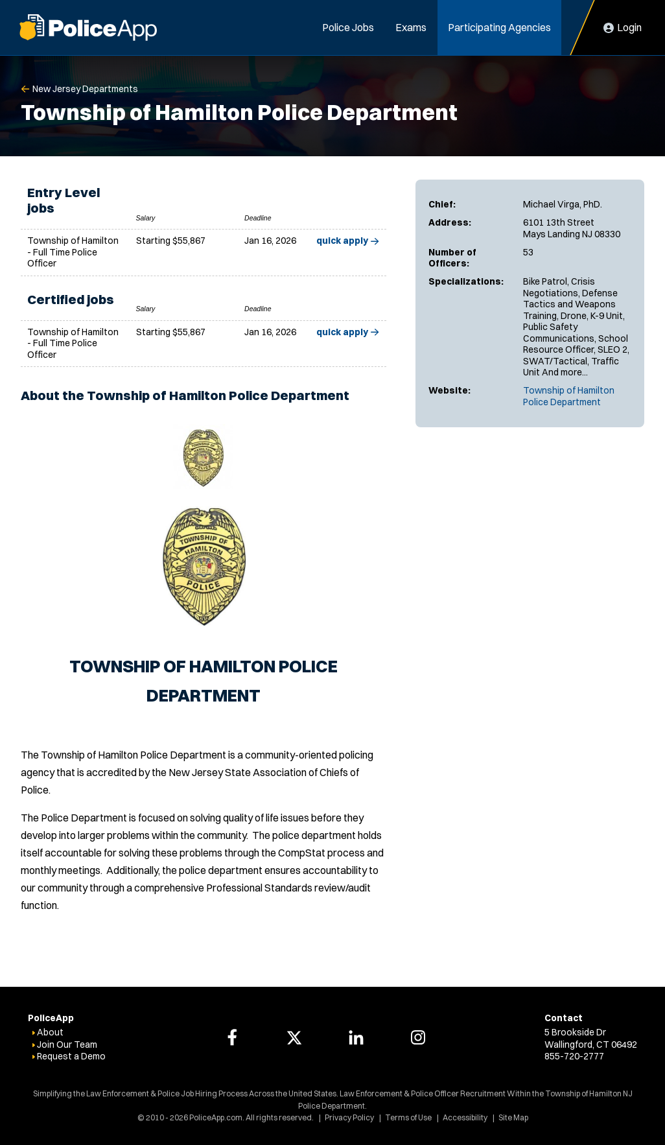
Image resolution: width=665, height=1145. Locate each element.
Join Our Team (67, 1044)
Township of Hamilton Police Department (568, 396)
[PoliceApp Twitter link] (294, 1037)
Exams (410, 27)
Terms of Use (408, 1117)
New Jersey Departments (85, 89)
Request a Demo (71, 1056)
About (50, 1032)
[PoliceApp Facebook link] (232, 1037)
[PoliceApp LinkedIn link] (356, 1037)
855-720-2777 (574, 1056)
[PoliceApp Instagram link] (418, 1037)
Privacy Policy (349, 1117)
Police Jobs (348, 27)
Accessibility (465, 1117)
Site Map (513, 1117)
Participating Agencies (499, 27)
